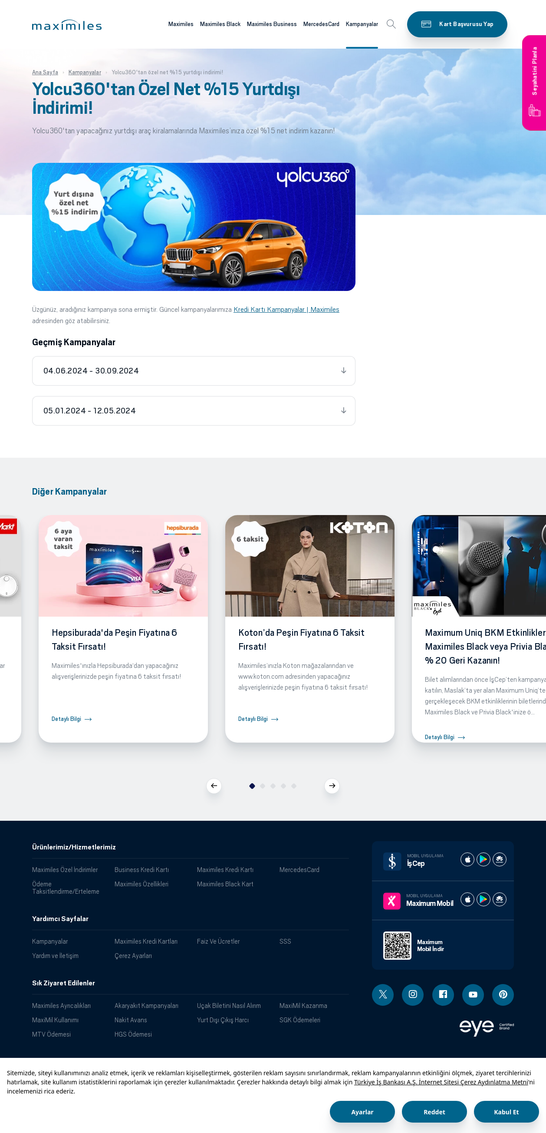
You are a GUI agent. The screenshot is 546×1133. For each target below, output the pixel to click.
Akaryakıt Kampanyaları (146, 1005)
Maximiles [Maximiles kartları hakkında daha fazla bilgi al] (181, 24)
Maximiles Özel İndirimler (65, 869)
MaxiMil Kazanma (303, 1005)
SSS (285, 941)
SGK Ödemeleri (300, 1020)
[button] (67, 25)
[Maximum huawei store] (500, 899)
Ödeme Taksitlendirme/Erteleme (65, 887)
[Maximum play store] (483, 899)
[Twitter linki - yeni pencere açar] (383, 995)
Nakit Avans (131, 1020)
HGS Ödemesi (133, 1034)
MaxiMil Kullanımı (55, 1020)
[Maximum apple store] (467, 899)
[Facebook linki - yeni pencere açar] (443, 995)
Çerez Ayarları (133, 955)
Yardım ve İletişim (55, 955)
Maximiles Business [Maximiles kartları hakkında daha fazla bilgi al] (272, 24)
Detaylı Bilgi (66, 719)
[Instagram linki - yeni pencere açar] (413, 995)
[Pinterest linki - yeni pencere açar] (503, 995)
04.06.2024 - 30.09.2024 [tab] (91, 371)
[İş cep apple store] (467, 859)
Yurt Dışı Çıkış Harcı (223, 1020)
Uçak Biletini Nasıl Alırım (229, 1005)
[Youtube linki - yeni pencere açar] (473, 995)
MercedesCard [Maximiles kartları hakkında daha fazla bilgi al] (321, 24)
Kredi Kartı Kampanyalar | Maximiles (286, 309)
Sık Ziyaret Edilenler (63, 983)
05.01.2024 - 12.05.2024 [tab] (89, 410)
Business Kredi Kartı (142, 869)
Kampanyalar (50, 941)
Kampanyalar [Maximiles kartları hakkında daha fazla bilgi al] (362, 24)
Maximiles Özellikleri (141, 884)
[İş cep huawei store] (500, 859)
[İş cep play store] (483, 859)
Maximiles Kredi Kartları (146, 941)
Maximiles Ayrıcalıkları (61, 1005)
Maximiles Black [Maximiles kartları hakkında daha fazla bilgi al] (220, 24)
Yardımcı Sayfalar (60, 919)
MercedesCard (299, 869)
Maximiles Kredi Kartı (225, 869)
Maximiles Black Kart (225, 884)
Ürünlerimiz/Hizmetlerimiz (74, 847)
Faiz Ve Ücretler (218, 941)
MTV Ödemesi (51, 1034)
